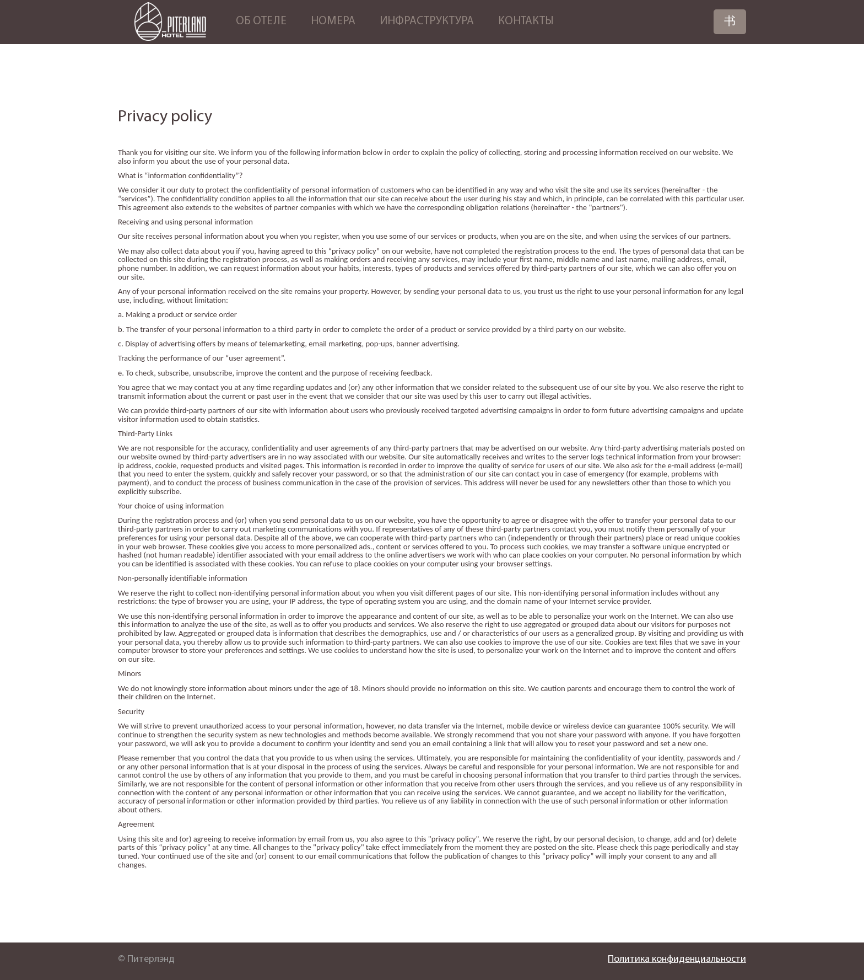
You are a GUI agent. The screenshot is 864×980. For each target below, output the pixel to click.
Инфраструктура (427, 21)
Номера (333, 21)
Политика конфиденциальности (677, 959)
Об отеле (261, 21)
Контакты (526, 21)
